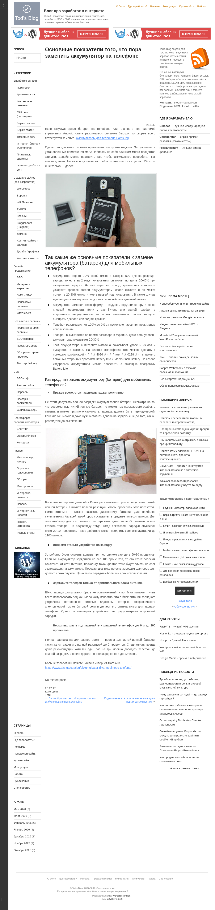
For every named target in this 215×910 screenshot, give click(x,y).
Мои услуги (169, 6)
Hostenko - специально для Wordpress (184, 633)
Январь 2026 (22, 829)
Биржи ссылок (26, 123)
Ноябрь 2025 (22, 843)
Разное (18, 450)
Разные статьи (26, 532)
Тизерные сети (26, 136)
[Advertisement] (100, 91)
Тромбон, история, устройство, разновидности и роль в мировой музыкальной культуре (181, 683)
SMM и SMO (24, 295)
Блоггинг (22, 428)
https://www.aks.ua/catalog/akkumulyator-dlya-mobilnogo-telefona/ (88, 667)
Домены (22, 233)
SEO (19, 277)
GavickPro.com (115, 899)
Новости (22, 503)
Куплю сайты (186, 6)
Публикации (21, 781)
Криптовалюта (26, 94)
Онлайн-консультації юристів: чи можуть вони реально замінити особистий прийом (180, 735)
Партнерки (23, 87)
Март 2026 (20, 815)
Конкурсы (23, 442)
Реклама (155, 6)
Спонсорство (22, 787)
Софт (17, 371)
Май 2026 (20, 809)
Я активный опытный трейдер (180, 532)
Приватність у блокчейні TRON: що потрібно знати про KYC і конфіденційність (182, 455)
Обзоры (22, 479)
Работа (201, 6)
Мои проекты (25, 486)
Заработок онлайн (25, 80)
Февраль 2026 (22, 822)
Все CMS (22, 216)
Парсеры (22, 392)
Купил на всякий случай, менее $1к (183, 525)
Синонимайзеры (27, 409)
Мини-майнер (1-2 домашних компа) (184, 557)
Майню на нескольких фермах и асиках (186, 550)
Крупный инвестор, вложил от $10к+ (184, 508)
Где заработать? (137, 6)
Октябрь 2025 (22, 850)
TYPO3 (21, 209)
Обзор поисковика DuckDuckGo (179, 385)
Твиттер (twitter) (27, 363)
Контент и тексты (27, 258)
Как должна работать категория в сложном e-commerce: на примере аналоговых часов (181, 709)
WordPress (23, 188)
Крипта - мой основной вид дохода (183, 564)
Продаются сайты (25, 753)
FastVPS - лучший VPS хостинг (179, 626)
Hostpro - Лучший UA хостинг (178, 640)
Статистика (24, 312)
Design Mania (168, 658)
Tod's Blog (27, 13)
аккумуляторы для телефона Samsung (102, 138)
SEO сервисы (25, 338)
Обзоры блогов (26, 435)
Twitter (195, 106)
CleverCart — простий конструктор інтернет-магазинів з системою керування (181, 470)
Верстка (22, 195)
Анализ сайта (25, 385)
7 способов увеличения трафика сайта (184, 303)
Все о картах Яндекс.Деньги (177, 379)
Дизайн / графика (28, 251)
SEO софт (23, 378)
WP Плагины (25, 202)
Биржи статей (25, 129)
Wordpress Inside (170, 647)
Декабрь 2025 (22, 836)
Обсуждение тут (184, 606)
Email (185, 106)
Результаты (184, 600)
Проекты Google (27, 345)
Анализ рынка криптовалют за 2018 (182, 310)
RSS (177, 106)
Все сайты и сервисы (27, 321)
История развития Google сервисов (182, 317)
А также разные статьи (184, 768)
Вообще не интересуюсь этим (180, 581)
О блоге (120, 6)
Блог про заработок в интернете (74, 11)
